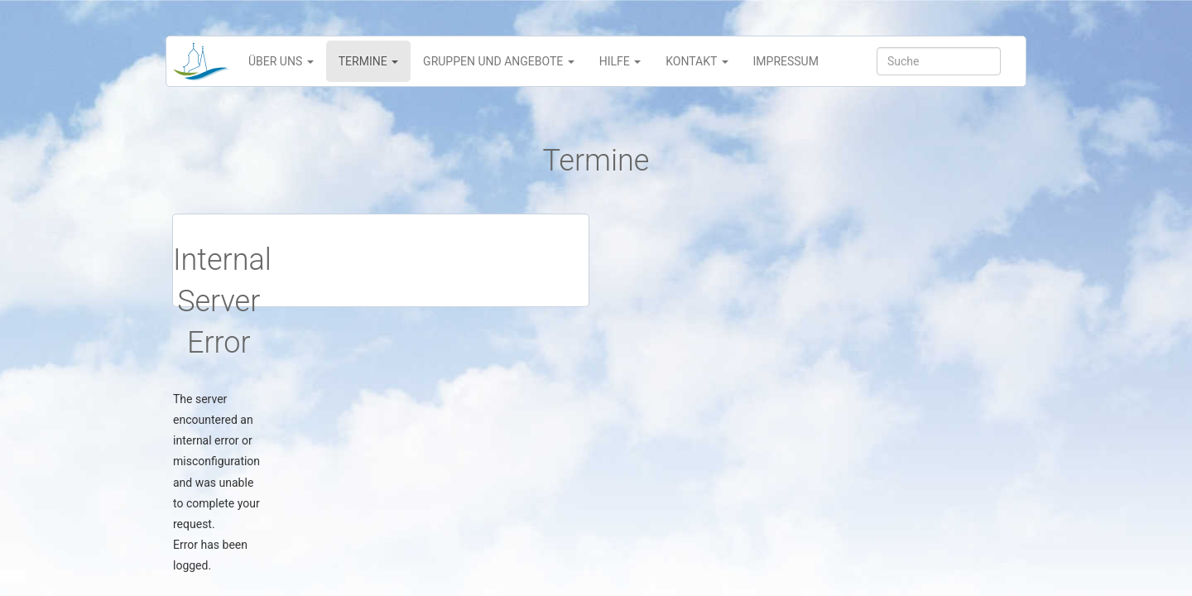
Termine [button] (368, 61)
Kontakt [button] (697, 61)
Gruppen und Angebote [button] (498, 61)
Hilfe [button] (620, 61)
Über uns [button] (281, 61)
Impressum (786, 61)
